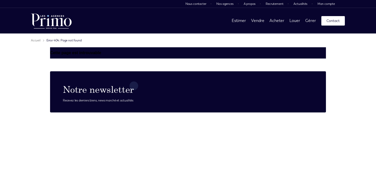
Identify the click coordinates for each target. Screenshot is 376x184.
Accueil (36, 40)
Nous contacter (195, 4)
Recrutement (274, 4)
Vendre (257, 20)
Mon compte (326, 4)
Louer (294, 20)
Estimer (239, 20)
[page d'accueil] (51, 20)
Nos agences (224, 4)
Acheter (276, 20)
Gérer (310, 20)
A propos (250, 4)
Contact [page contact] (333, 21)
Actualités (300, 4)
